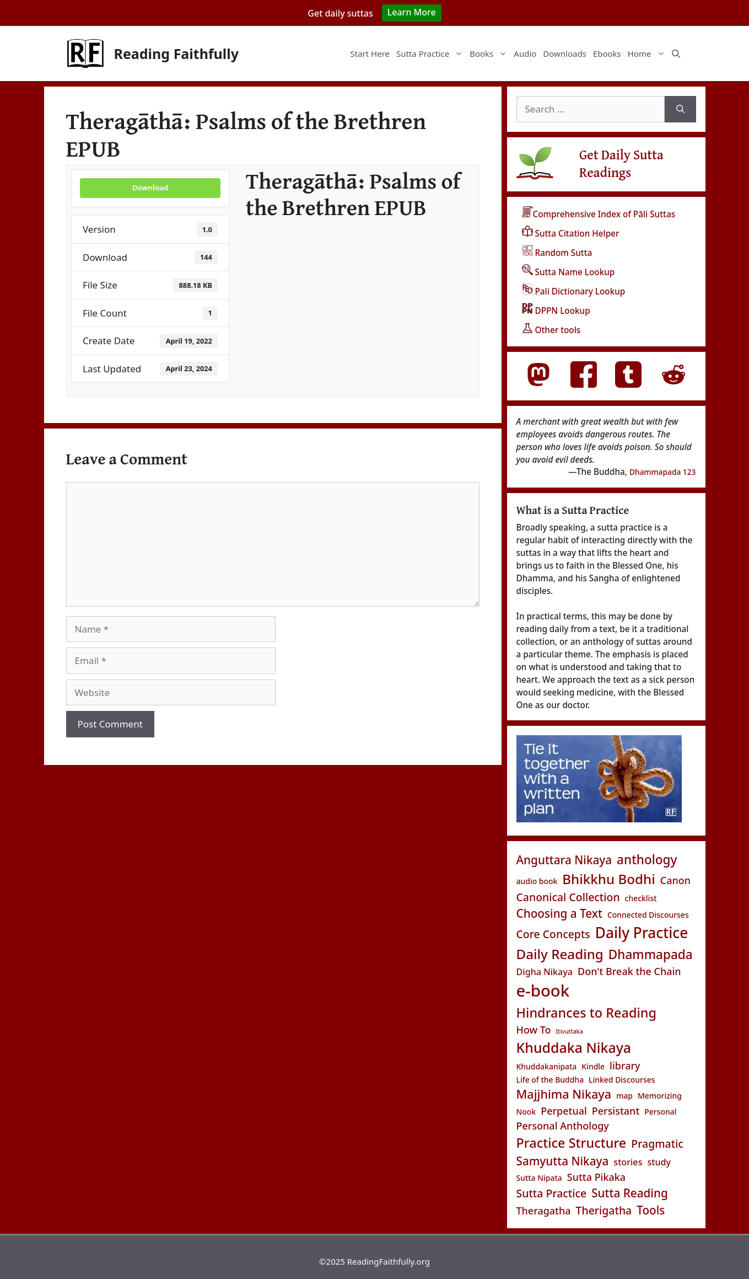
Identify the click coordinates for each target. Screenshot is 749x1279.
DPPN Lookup (556, 310)
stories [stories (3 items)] (627, 1162)
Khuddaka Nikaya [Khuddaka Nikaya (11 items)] (574, 1047)
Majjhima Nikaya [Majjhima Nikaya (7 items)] (564, 1094)
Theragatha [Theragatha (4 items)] (543, 1210)
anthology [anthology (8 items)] (647, 859)
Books (490, 53)
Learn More (411, 12)
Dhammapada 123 (662, 472)
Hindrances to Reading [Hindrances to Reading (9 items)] (586, 1012)
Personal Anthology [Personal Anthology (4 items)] (562, 1125)
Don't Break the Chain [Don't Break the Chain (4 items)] (629, 971)
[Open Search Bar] (676, 53)
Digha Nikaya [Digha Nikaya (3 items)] (544, 972)
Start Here (370, 53)
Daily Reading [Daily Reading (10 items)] (559, 954)
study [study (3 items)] (659, 1162)
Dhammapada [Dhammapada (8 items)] (650, 954)
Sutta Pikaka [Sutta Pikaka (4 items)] (596, 1177)
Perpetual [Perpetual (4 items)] (564, 1110)
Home (648, 53)
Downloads (564, 53)
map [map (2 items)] (624, 1095)
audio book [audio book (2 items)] (537, 881)
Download (150, 187)
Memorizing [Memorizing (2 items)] (660, 1095)
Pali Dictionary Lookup (574, 291)
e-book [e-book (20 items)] (543, 991)
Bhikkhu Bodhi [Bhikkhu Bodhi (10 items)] (608, 879)
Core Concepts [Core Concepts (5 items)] (553, 934)
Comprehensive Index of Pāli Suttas (599, 214)
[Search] (680, 109)
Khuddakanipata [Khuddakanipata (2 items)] (546, 1066)
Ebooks (607, 53)
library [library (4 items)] (625, 1065)
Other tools (551, 329)
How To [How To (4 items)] (533, 1029)
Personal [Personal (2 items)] (660, 1111)
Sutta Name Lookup (568, 271)
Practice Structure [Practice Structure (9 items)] (571, 1143)
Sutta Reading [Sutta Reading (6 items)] (629, 1193)
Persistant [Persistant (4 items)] (616, 1110)
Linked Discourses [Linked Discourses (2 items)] (622, 1079)
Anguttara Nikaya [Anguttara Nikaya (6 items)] (564, 860)
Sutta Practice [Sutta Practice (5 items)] (551, 1193)
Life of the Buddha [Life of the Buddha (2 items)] (550, 1079)
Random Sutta (557, 252)
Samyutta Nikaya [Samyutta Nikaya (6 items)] (562, 1161)
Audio (525, 53)
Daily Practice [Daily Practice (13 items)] (641, 933)
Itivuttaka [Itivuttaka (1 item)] (569, 1031)
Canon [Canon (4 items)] (675, 880)
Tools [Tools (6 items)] (651, 1210)
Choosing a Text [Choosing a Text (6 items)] (559, 913)
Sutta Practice (431, 53)
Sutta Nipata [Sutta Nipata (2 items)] (539, 1178)
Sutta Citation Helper (570, 233)
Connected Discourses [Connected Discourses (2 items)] (648, 914)
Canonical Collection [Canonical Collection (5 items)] (568, 897)
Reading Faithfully (176, 53)
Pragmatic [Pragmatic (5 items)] (657, 1143)
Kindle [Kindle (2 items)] (593, 1066)
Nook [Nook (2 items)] (526, 1111)
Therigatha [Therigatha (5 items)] (604, 1210)
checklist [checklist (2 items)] (641, 898)
